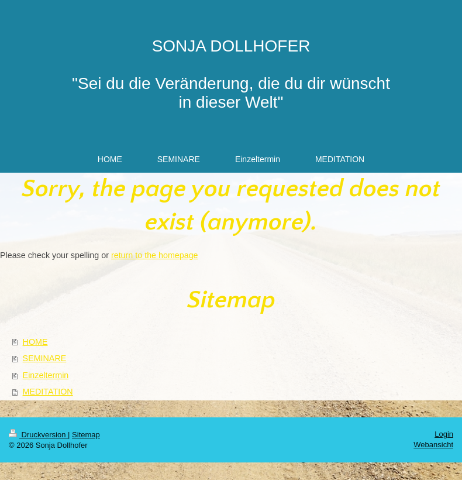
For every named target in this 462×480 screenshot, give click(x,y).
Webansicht (433, 444)
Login (444, 434)
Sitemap (86, 434)
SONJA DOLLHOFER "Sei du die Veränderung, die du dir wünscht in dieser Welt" (231, 74)
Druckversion (38, 434)
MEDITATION (48, 391)
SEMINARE (45, 358)
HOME (35, 342)
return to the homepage (154, 255)
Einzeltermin (46, 375)
